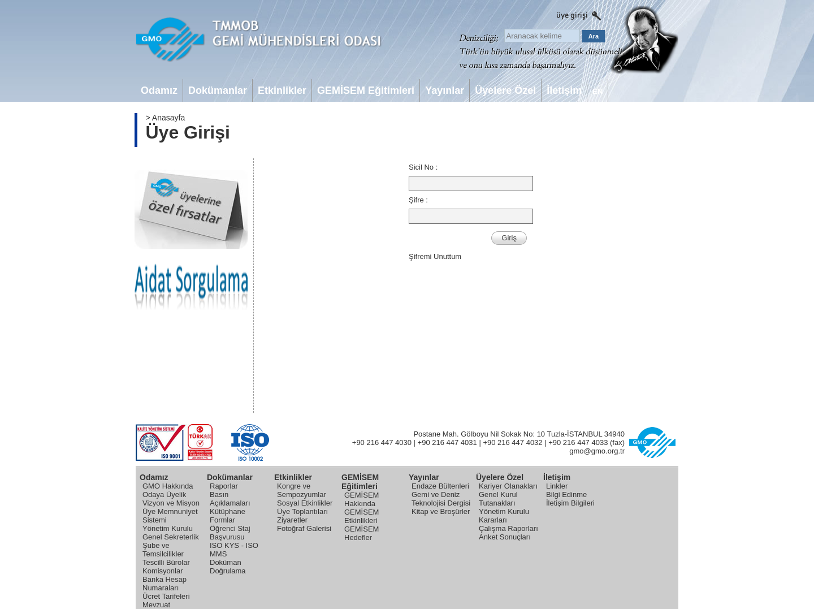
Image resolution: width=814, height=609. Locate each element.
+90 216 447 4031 (447, 442)
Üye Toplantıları (302, 511)
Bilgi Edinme (566, 494)
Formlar (222, 520)
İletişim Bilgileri (570, 503)
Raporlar (224, 486)
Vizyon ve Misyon (171, 503)
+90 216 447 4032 (512, 442)
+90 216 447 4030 (382, 442)
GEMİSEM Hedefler (361, 533)
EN (597, 91)
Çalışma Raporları (508, 528)
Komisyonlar (162, 571)
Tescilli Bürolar (166, 562)
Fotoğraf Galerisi (304, 528)
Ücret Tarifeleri (166, 596)
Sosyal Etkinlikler (304, 503)
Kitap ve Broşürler (441, 511)
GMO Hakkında (167, 486)
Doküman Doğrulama (228, 566)
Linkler (557, 486)
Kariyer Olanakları (508, 486)
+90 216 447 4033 (578, 442)
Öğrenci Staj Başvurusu (230, 532)
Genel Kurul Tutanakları (498, 498)
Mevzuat (156, 605)
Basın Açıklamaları (230, 498)
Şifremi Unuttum (435, 256)
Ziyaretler (292, 520)
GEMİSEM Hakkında (361, 499)
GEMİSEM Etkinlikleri (361, 516)
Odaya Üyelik (164, 494)
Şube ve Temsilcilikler (163, 549)
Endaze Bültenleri (440, 486)
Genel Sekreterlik (170, 537)
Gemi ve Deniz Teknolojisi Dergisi (441, 498)
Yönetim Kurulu (167, 528)
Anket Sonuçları (505, 537)
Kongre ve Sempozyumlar (301, 490)
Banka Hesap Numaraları (164, 583)
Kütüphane (227, 511)
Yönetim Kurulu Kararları (504, 515)
